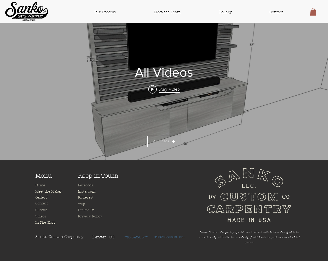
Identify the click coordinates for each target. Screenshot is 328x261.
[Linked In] (94, 210)
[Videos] (51, 216)
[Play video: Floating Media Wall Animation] (164, 89)
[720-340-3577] (136, 237)
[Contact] (51, 203)
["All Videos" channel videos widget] (164, 91)
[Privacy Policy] (94, 216)
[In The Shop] (51, 222)
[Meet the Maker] (51, 191)
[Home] (51, 185)
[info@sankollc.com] (169, 237)
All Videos (164, 142)
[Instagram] (94, 191)
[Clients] (51, 210)
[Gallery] (51, 197)
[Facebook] (94, 185)
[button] (313, 12)
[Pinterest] (94, 197)
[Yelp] (94, 204)
